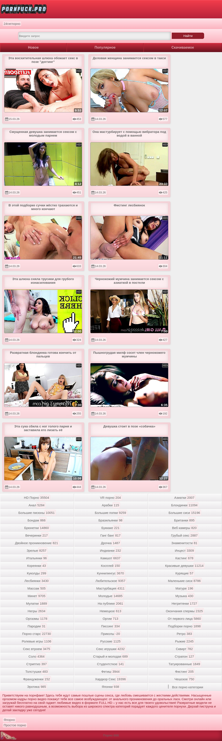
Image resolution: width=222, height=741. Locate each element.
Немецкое (111, 611)
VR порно (111, 497)
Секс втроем (37, 649)
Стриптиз (37, 664)
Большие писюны (37, 513)
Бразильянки (111, 520)
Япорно (9, 720)
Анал (37, 505)
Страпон (185, 656)
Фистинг (185, 671)
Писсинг (111, 626)
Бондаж (37, 520)
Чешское (185, 679)
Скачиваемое (183, 47)
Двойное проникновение (37, 543)
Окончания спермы (185, 611)
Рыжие (185, 641)
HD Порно (37, 497)
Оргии (111, 618)
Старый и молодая (111, 656)
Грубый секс (185, 535)
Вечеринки (37, 535)
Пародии (37, 626)
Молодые (111, 596)
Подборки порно (185, 626)
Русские (111, 641)
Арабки (111, 505)
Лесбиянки (37, 581)
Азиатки (184, 497)
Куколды (37, 573)
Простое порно (15, 725)
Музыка (184, 596)
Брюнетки (37, 528)
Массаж (37, 588)
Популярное (105, 47)
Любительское (110, 581)
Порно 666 (111, 735)
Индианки (111, 550)
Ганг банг (111, 535)
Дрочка (111, 543)
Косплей (111, 566)
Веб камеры (185, 528)
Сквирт (185, 649)
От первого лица (185, 618)
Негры (37, 611)
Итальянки (37, 558)
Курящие (184, 573)
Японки (111, 687)
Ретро (185, 634)
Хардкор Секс (111, 679)
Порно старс (37, 634)
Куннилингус (111, 573)
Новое (33, 47)
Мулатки (37, 603)
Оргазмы (37, 618)
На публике (111, 603)
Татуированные (185, 664)
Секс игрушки (111, 649)
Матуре (184, 588)
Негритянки (185, 603)
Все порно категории (185, 687)
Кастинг (184, 558)
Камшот (111, 558)
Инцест (185, 550)
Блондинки (185, 505)
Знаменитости (184, 543)
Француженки (37, 679)
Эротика (37, 687)
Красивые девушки (185, 566)
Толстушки (37, 671)
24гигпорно (12, 23)
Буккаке (110, 528)
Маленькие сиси (185, 581)
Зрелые (37, 550)
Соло (36, 656)
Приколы (111, 634)
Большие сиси (185, 513)
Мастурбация (111, 588)
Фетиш (111, 671)
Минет (37, 596)
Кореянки (37, 566)
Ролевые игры (37, 641)
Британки (185, 520)
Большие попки (111, 513)
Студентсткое (111, 664)
